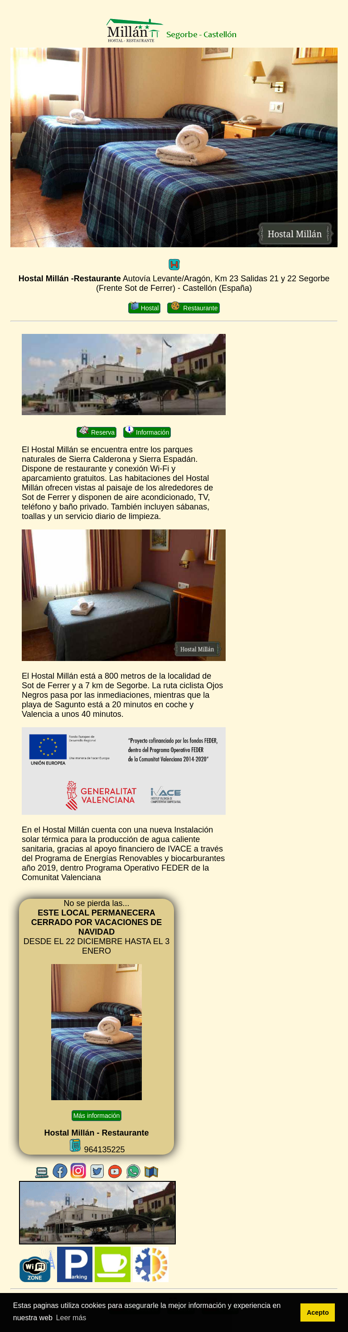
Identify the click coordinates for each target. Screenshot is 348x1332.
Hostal (144, 307)
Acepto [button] (318, 1312)
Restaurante (193, 307)
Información (147, 431)
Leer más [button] (71, 1318)
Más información (96, 1115)
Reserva (96, 431)
